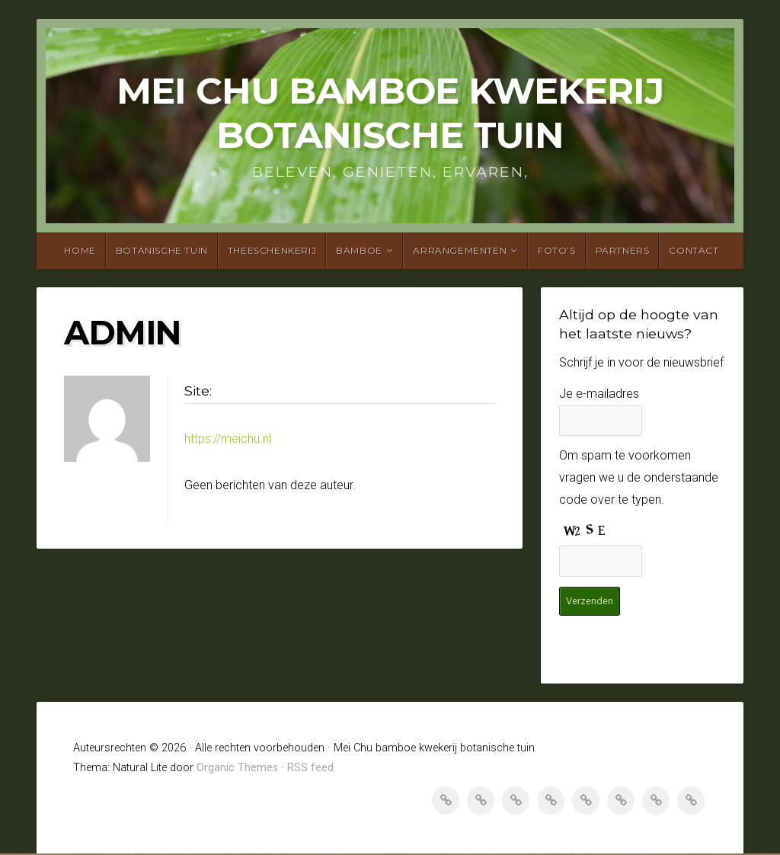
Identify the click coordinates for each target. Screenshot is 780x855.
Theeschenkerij (272, 250)
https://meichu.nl (227, 438)
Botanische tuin (162, 250)
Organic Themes (237, 769)
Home (79, 250)
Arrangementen (460, 250)
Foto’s (557, 250)
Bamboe (359, 250)
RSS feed (310, 769)
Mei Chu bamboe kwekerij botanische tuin (390, 113)
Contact (693, 250)
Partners (623, 250)
